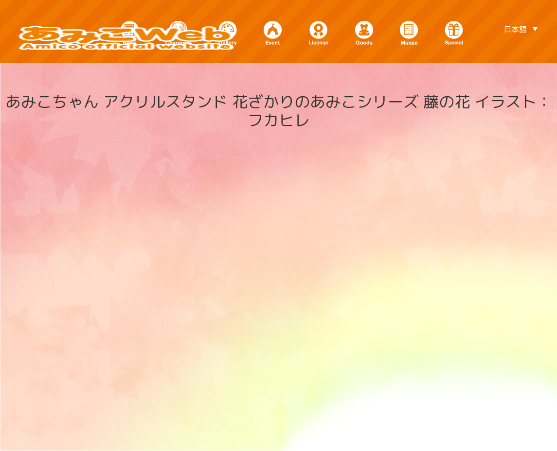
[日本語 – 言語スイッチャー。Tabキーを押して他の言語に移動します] (520, 28)
